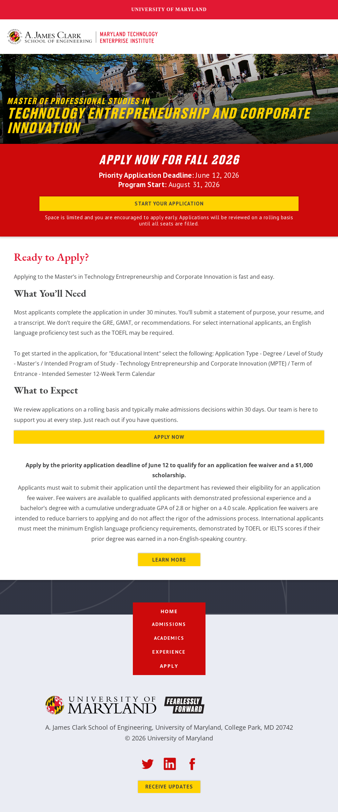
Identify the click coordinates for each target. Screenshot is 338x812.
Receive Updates (169, 786)
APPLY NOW (169, 437)
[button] (323, 37)
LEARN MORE (169, 559)
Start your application (169, 203)
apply (169, 666)
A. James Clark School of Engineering (98, 727)
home (169, 611)
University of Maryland (169, 9)
